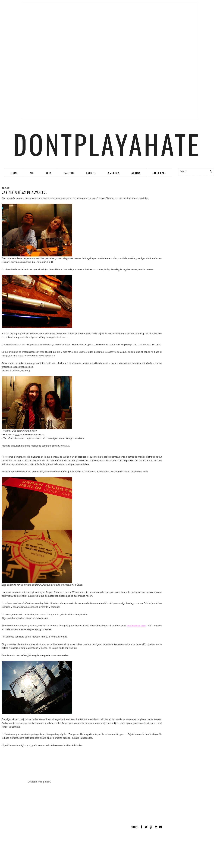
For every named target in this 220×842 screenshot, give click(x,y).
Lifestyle (159, 173)
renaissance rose (136, 625)
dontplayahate (107, 143)
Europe (91, 173)
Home (14, 173)
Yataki (66, 445)
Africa (136, 173)
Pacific (69, 173)
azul (17, 434)
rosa (18, 438)
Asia (49, 173)
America (113, 173)
